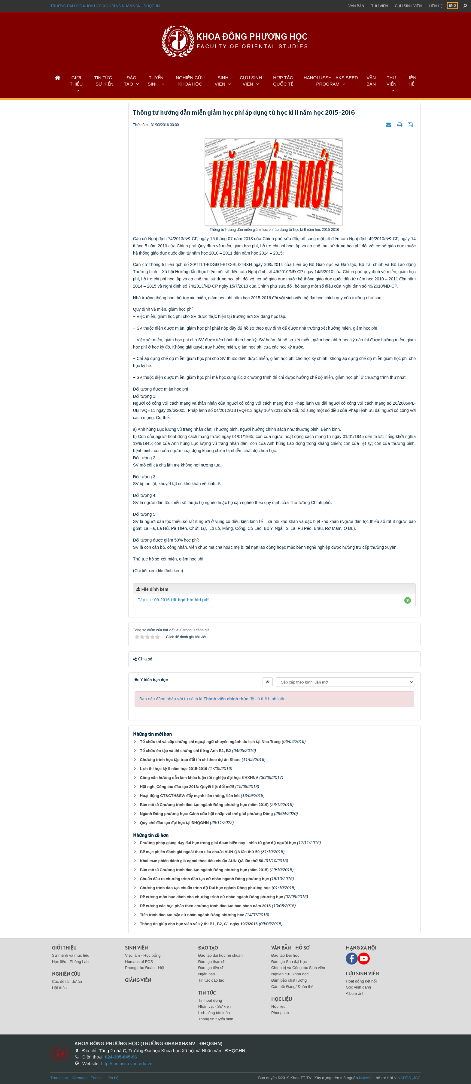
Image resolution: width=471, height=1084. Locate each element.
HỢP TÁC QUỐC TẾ (283, 80)
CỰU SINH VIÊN (251, 80)
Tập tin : (173, 599)
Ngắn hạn (206, 974)
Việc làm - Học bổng (142, 955)
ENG (452, 5)
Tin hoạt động (210, 1000)
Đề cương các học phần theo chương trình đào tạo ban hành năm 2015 (205, 906)
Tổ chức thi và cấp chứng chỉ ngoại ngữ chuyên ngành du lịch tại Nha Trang (210, 741)
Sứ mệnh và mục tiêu (70, 955)
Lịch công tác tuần (214, 1012)
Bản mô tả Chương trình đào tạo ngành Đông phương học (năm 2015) (204, 870)
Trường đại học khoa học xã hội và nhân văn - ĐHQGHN (105, 6)
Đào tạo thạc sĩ (211, 961)
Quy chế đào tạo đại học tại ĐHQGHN (174, 822)
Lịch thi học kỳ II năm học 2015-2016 (173, 768)
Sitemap (79, 1078)
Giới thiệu (64, 947)
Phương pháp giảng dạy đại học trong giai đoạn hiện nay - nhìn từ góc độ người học (218, 843)
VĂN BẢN (371, 80)
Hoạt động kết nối (361, 981)
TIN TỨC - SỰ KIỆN (104, 80)
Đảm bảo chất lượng (289, 980)
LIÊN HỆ (411, 80)
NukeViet (367, 1078)
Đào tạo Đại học (285, 955)
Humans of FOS (139, 961)
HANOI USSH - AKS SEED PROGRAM (331, 80)
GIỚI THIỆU (76, 80)
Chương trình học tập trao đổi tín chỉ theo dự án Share (190, 759)
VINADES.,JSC (407, 1078)
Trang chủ (59, 1078)
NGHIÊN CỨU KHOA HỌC (190, 80)
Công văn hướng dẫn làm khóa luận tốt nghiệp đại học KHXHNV (199, 777)
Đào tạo (208, 947)
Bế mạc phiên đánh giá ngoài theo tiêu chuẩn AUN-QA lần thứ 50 (200, 852)
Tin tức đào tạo (211, 980)
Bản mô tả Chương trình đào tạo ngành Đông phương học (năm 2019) (204, 804)
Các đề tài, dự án (67, 981)
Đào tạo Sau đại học (289, 961)
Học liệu (281, 998)
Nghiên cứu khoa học (290, 974)
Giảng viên (138, 980)
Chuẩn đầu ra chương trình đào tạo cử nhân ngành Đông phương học (204, 879)
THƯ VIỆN (392, 80)
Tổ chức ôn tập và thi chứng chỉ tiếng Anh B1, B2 (185, 750)
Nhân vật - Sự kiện (214, 1006)
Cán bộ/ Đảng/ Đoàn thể (292, 986)
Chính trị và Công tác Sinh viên (298, 967)
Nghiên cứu (66, 973)
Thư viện (379, 6)
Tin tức (207, 992)
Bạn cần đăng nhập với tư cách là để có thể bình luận (212, 698)
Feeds (96, 1078)
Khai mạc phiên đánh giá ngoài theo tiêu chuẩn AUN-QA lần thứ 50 (201, 861)
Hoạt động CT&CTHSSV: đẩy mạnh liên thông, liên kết (190, 795)
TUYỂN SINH (155, 80)
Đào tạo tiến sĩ (210, 967)
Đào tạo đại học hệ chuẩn (220, 955)
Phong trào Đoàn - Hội (144, 967)
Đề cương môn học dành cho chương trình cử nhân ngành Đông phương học (211, 897)
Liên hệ (435, 6)
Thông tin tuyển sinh (215, 1019)
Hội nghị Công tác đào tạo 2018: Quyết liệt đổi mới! (187, 786)
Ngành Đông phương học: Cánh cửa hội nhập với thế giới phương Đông (206, 813)
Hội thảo (59, 988)
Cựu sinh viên (408, 6)
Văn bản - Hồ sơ (290, 947)
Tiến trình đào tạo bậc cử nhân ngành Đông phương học (192, 915)
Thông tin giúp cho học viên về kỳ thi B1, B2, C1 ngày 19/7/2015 (199, 924)
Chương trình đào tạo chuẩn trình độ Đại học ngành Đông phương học (205, 888)
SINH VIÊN (221, 80)
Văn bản (356, 6)
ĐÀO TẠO (130, 80)
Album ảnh (355, 993)
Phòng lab (280, 1012)
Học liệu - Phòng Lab (70, 961)
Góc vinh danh (358, 987)
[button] (407, 600)
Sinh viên (136, 947)
